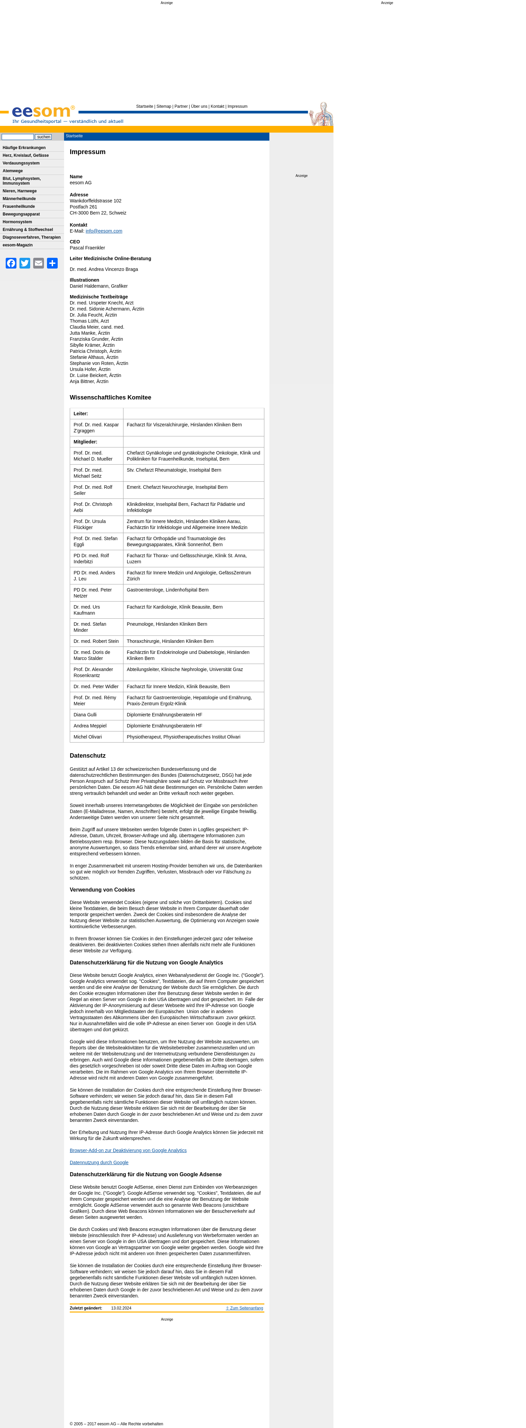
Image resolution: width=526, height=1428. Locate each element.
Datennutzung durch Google (99, 1162)
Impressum (237, 106)
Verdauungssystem (21, 163)
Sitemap (164, 106)
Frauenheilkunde (19, 206)
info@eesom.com (104, 231)
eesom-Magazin (18, 245)
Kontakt (217, 106)
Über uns (199, 106)
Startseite (144, 106)
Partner (181, 106)
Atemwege (13, 171)
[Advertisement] (166, 53)
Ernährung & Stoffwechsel (28, 229)
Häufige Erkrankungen (24, 147)
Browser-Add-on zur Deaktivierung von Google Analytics (128, 1150)
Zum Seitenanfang (246, 1308)
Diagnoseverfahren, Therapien (32, 237)
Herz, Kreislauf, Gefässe (26, 155)
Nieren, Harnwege (20, 191)
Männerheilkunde (19, 198)
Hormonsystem (17, 222)
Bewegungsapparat (21, 214)
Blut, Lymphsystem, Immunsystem (22, 181)
